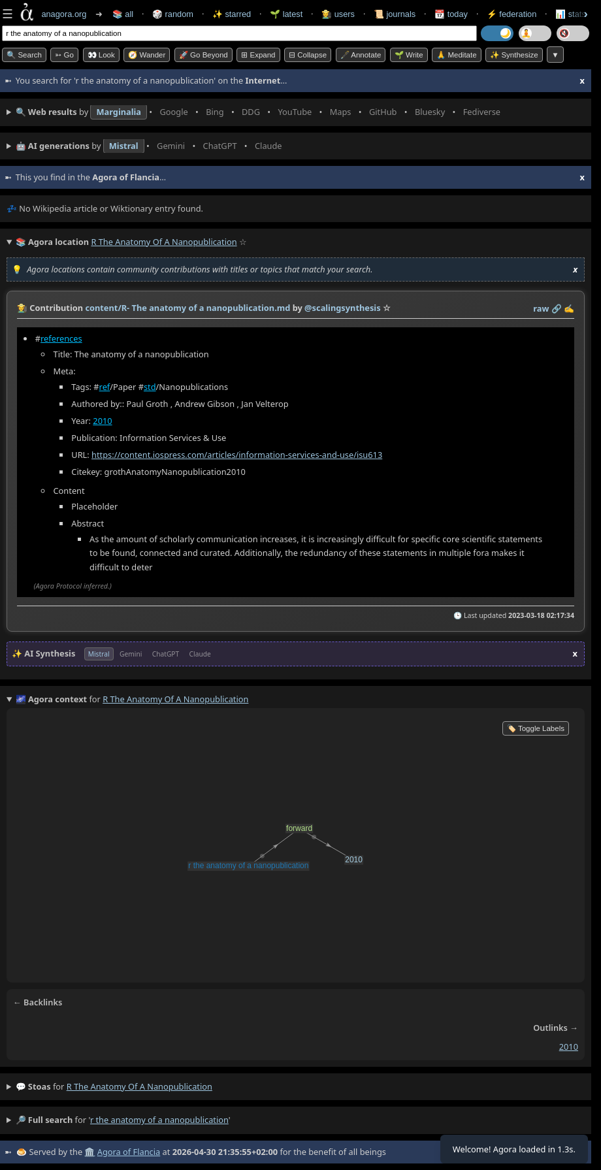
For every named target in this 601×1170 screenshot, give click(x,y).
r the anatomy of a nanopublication (139, 1086)
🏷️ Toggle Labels (535, 728)
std (150, 387)
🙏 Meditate (456, 55)
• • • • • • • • (261, 112)
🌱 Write (409, 55)
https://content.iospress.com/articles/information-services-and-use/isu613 (236, 455)
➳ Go (64, 55)
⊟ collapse (308, 55)
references (61, 338)
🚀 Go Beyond (203, 55)
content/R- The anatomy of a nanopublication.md (187, 308)
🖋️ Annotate (361, 55)
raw (541, 308)
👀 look (101, 55)
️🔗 (556, 308)
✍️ (569, 308)
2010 (102, 421)
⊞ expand (258, 55)
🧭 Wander (146, 55)
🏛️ (89, 1152)
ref (104, 387)
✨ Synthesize (514, 55)
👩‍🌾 (22, 308)
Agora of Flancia (128, 1152)
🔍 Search (24, 55)
